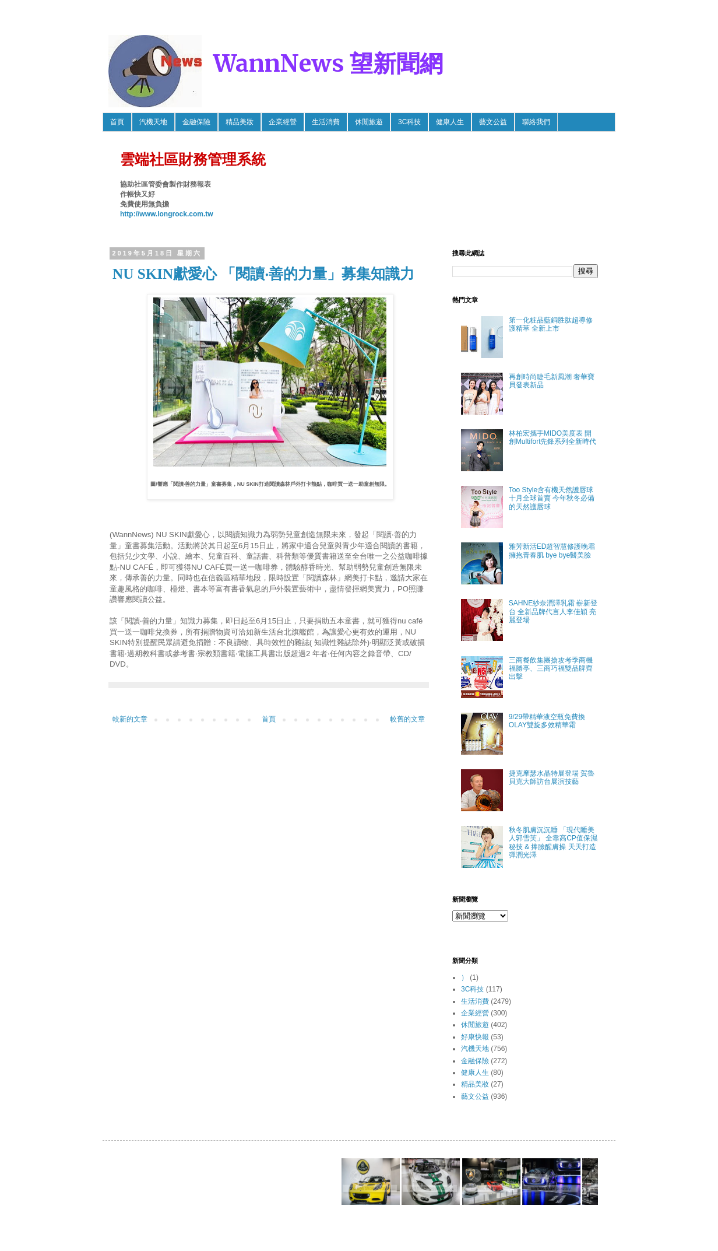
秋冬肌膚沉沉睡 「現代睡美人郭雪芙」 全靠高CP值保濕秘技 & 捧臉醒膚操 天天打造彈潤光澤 (553, 842)
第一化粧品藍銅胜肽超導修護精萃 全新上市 (551, 324)
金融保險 (196, 122)
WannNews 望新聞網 (328, 63)
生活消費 (326, 122)
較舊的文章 (407, 719)
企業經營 (283, 122)
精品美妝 (240, 122)
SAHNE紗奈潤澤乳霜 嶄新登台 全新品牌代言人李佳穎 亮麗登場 (553, 611)
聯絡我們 (536, 122)
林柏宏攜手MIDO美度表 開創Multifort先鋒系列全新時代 (553, 437)
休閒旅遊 (369, 122)
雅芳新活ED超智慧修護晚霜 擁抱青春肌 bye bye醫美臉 (552, 550)
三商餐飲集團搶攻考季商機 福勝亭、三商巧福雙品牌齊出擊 (554, 668)
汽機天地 (153, 122)
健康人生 (450, 122)
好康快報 (475, 1037)
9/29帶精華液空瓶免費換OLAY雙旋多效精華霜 (547, 721)
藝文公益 (493, 122)
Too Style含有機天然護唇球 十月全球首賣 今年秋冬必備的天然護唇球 (551, 498)
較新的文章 (129, 719)
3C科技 (409, 122)
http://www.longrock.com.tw (166, 214)
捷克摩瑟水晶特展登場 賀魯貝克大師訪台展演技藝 (551, 777)
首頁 (117, 122)
